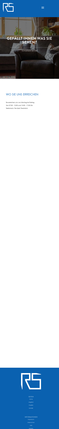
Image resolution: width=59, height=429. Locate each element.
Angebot (31, 402)
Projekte (31, 405)
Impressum (31, 419)
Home (31, 399)
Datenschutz (31, 422)
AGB (31, 425)
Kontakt (31, 408)
